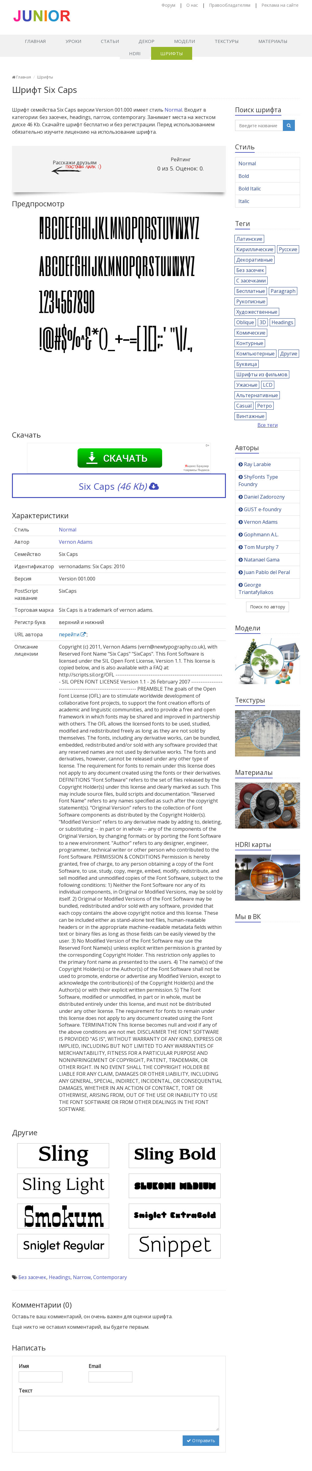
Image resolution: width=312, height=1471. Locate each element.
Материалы (272, 41)
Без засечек (32, 1277)
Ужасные (246, 384)
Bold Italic (249, 188)
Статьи (110, 41)
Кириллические (254, 249)
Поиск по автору (267, 607)
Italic (243, 201)
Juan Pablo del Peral (264, 572)
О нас (192, 5)
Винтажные (250, 416)
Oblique (245, 322)
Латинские (249, 239)
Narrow (82, 1277)
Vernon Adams (76, 541)
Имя (24, 1366)
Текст (25, 1390)
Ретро (264, 405)
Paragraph (283, 291)
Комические (250, 332)
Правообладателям (229, 5)
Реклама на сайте (280, 5)
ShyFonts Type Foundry (258, 480)
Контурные (249, 343)
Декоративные (254, 259)
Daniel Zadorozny (261, 496)
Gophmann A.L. (258, 534)
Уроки (73, 41)
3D (263, 322)
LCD (267, 384)
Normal (173, 109)
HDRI (135, 53)
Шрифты (171, 53)
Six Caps (119, 486)
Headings (59, 1277)
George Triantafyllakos (255, 588)
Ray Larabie (254, 464)
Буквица (246, 364)
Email (95, 1366)
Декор (146, 41)
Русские (288, 249)
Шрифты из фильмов (261, 374)
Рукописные (250, 301)
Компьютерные (255, 353)
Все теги (267, 425)
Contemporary (110, 1277)
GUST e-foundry (259, 509)
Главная (35, 41)
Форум (168, 5)
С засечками (251, 280)
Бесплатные (250, 291)
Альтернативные (257, 395)
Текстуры (227, 41)
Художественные (256, 311)
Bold (243, 176)
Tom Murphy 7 (258, 547)
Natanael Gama (259, 559)
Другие (288, 353)
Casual (244, 405)
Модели (184, 41)
